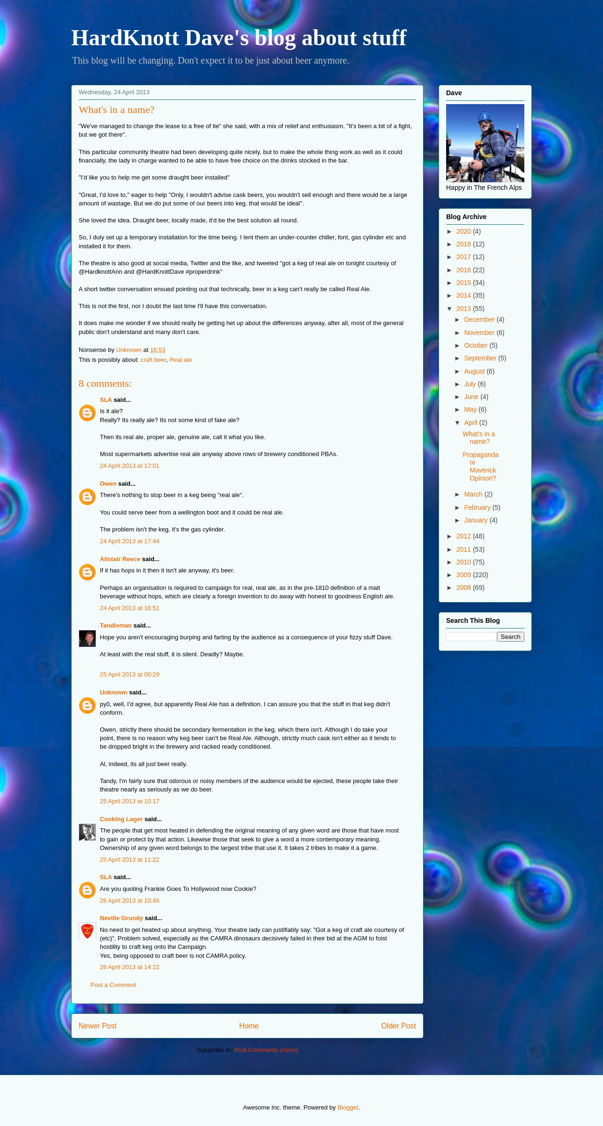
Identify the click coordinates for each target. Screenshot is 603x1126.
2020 (464, 231)
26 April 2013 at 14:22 (130, 967)
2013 (464, 308)
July (471, 384)
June (472, 396)
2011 (464, 549)
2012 (464, 536)
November (480, 332)
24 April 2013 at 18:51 (130, 608)
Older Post (398, 1026)
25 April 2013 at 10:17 (130, 801)
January (476, 520)
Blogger (347, 1107)
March (474, 494)
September (481, 358)
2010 (464, 562)
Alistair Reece (120, 559)
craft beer (153, 359)
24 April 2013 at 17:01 (130, 465)
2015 (464, 282)
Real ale (181, 359)
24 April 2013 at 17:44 (130, 541)
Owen (108, 483)
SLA (106, 399)
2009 (464, 575)
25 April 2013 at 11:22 (130, 859)
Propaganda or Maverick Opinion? (480, 466)
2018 (464, 244)
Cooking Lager (121, 819)
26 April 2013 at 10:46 (130, 900)
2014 (464, 295)
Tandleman (116, 625)
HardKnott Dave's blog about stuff (239, 37)
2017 (464, 257)
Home (249, 1026)
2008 (464, 587)
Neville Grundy (121, 918)
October (476, 345)
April (471, 422)
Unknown (114, 692)
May (471, 409)
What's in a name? (479, 438)
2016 (464, 270)
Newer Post (98, 1026)
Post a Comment (113, 984)
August (475, 371)
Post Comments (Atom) (266, 1049)
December (480, 319)
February (478, 507)
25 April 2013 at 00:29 (130, 674)
